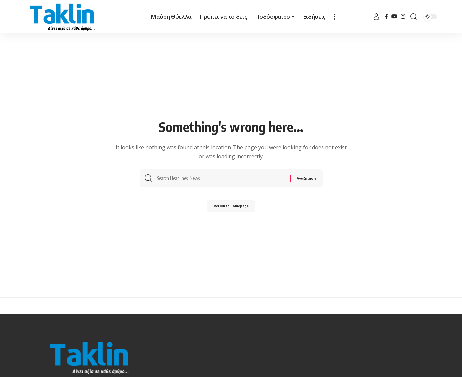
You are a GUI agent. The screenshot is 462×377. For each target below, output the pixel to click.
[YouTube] (394, 16)
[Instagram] (403, 16)
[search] (413, 16)
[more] (334, 16)
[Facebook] (386, 16)
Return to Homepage (231, 207)
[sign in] (376, 16)
